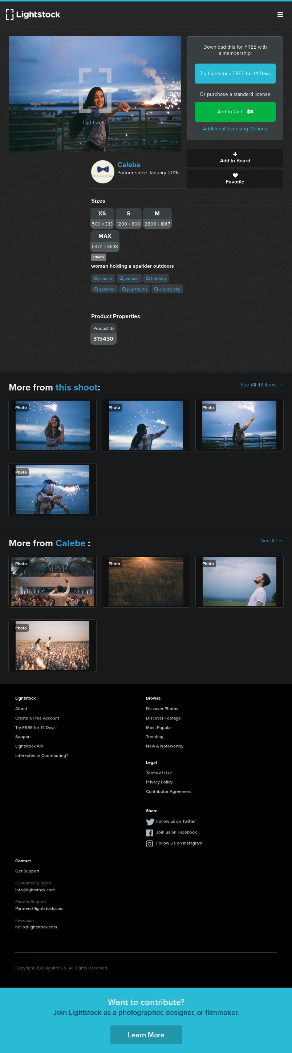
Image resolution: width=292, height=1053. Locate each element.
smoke (103, 278)
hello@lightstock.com (36, 927)
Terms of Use (159, 773)
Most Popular (159, 727)
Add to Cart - (235, 112)
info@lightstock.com (35, 890)
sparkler (104, 289)
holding (156, 278)
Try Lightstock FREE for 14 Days (235, 73)
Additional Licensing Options (235, 129)
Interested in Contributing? (41, 755)
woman (129, 278)
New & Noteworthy (164, 746)
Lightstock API (29, 746)
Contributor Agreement (169, 791)
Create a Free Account (37, 718)
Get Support (27, 871)
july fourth (134, 289)
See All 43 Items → (261, 385)
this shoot (77, 387)
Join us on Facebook (176, 832)
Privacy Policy (159, 782)
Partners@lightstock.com (39, 908)
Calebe (129, 164)
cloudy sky (167, 289)
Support (23, 736)
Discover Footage (163, 718)
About (21, 708)
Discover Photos (162, 708)
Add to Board (235, 158)
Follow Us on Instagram (179, 843)
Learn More (146, 1034)
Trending (154, 736)
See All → (272, 540)
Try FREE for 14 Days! (36, 727)
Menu (280, 14)
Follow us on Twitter (176, 821)
